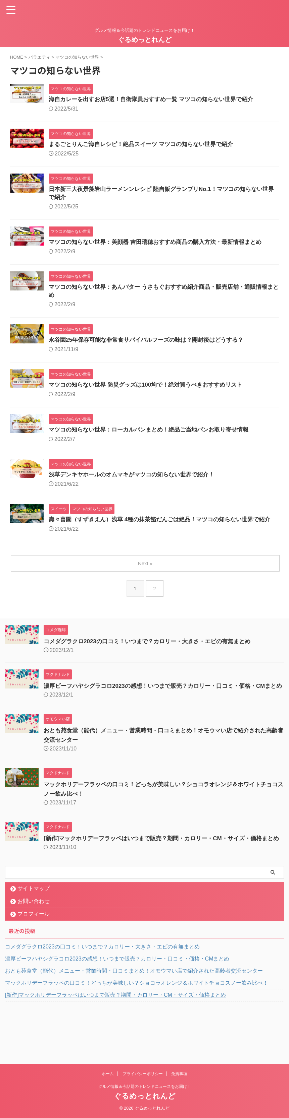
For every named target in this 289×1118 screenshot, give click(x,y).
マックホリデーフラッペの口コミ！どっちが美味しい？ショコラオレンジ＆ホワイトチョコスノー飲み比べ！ (136, 1018)
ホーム (108, 1073)
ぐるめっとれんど (145, 39)
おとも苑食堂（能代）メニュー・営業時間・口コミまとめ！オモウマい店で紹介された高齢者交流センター (134, 1006)
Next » (146, 580)
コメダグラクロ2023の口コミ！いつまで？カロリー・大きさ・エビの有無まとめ (153, 658)
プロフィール (33, 949)
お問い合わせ (33, 936)
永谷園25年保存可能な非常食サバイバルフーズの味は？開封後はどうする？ (152, 345)
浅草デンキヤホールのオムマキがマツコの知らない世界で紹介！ (136, 481)
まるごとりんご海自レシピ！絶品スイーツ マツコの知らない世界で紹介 (146, 145)
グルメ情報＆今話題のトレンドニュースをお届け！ (144, 1086)
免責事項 (179, 1073)
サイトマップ (33, 924)
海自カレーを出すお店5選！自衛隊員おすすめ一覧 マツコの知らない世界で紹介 (157, 99)
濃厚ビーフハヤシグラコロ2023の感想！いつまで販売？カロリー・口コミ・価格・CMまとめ (117, 994)
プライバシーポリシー (143, 1073)
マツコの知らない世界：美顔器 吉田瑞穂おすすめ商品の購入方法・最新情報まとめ (161, 245)
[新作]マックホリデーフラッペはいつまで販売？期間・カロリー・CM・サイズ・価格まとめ (115, 1030)
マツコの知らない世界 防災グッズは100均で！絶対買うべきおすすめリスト (151, 390)
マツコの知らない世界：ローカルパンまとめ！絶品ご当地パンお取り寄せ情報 (154, 436)
